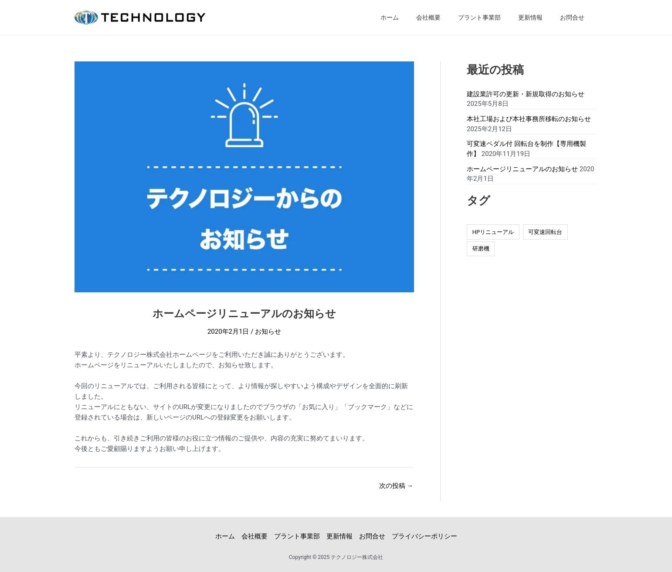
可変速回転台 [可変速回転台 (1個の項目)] (545, 232)
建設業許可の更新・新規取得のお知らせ (525, 94)
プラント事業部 (479, 17)
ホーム (389, 17)
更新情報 (530, 17)
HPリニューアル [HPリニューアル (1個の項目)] (493, 232)
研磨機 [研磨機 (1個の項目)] (480, 248)
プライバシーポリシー (424, 536)
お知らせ (268, 331)
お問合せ (572, 17)
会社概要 (428, 17)
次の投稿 (396, 485)
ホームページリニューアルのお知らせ (522, 169)
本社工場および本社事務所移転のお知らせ (529, 119)
